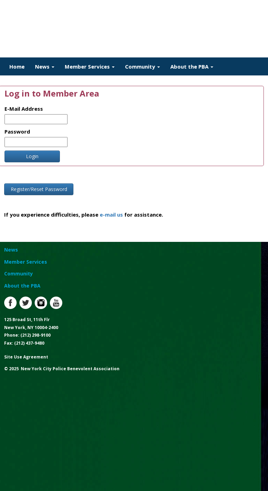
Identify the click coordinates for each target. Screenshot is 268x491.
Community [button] (142, 66)
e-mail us (111, 214)
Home (17, 66)
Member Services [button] (90, 66)
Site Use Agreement (26, 357)
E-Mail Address (24, 108)
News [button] (44, 66)
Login (32, 156)
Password (17, 131)
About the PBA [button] (191, 66)
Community (18, 273)
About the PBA (22, 285)
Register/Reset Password (39, 189)
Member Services (25, 261)
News (11, 249)
